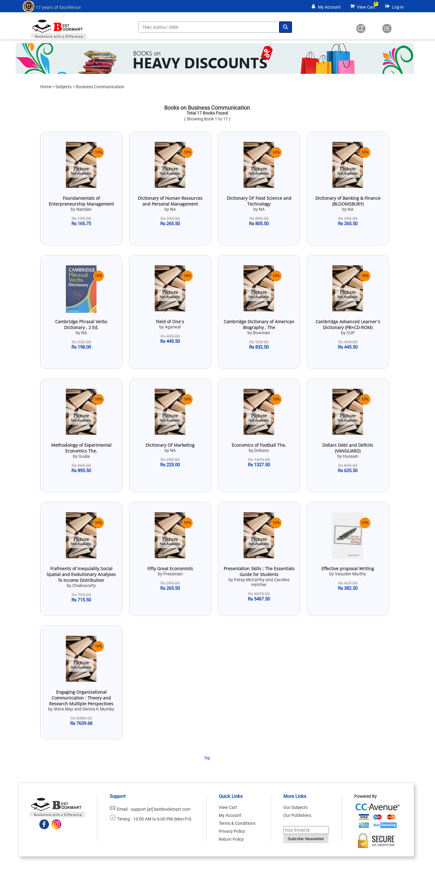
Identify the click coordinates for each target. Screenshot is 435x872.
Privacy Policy (232, 831)
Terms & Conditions (237, 823)
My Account (329, 7)
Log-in (398, 7)
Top (207, 758)
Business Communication (100, 86)
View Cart (366, 7)
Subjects (63, 86)
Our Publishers (297, 815)
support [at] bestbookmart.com (161, 809)
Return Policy (231, 839)
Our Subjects (295, 807)
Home (45, 86)
